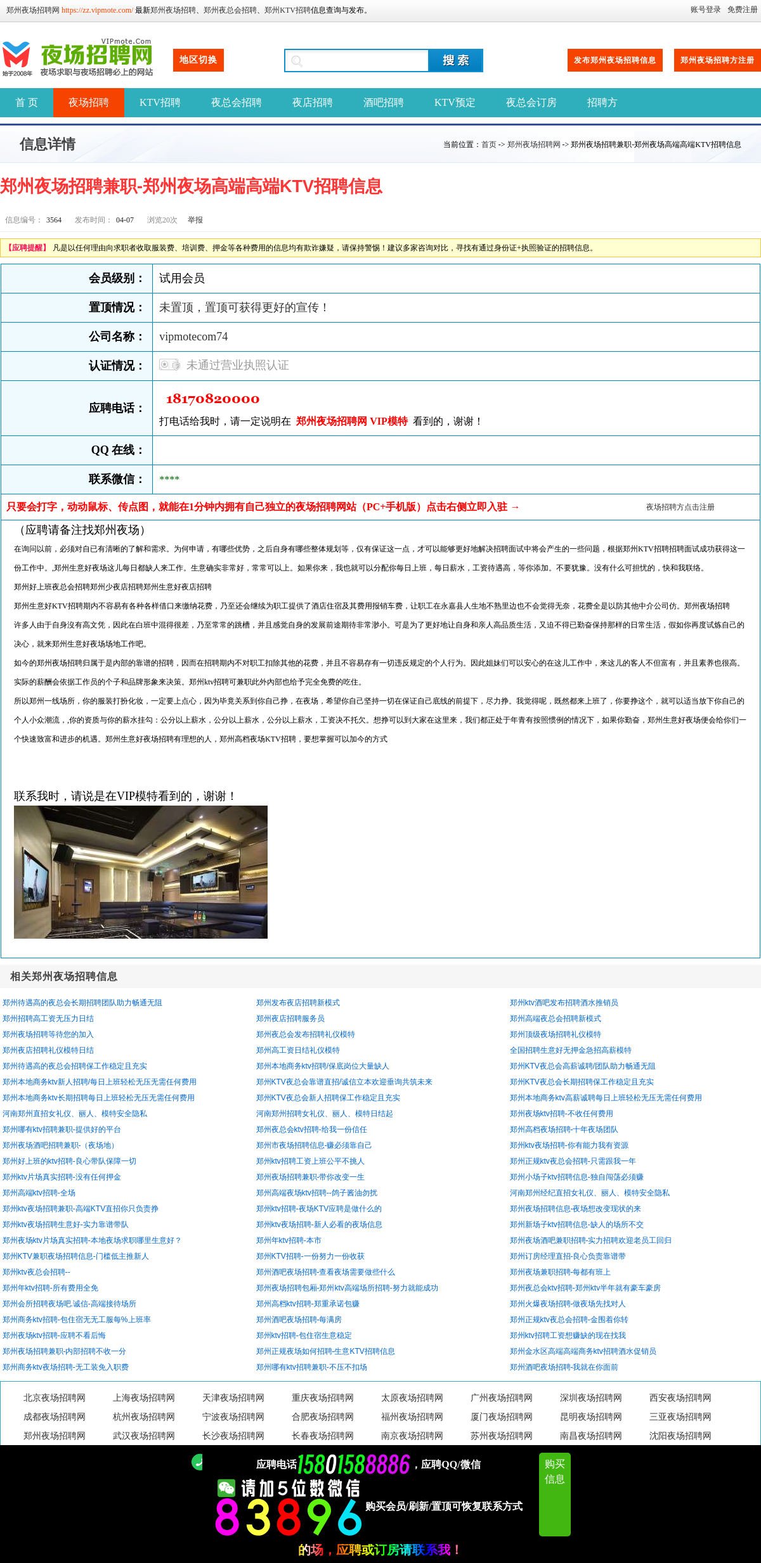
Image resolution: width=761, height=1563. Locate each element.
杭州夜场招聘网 (144, 1417)
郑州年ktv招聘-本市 (289, 1240)
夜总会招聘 (236, 102)
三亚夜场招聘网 (680, 1417)
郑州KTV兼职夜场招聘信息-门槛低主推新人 (76, 1256)
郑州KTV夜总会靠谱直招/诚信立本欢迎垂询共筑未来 (344, 1081)
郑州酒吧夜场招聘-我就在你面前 (564, 1367)
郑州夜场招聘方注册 (717, 60)
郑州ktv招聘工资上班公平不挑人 (310, 1161)
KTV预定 (455, 102)
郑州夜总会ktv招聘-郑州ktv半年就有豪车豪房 (585, 1287)
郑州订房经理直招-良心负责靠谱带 (568, 1256)
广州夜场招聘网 (502, 1398)
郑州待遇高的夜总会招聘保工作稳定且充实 (75, 1066)
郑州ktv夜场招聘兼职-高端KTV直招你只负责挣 (81, 1208)
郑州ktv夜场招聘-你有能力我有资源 (569, 1145)
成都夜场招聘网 (54, 1417)
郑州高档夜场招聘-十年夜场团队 (564, 1129)
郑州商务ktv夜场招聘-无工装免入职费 (66, 1367)
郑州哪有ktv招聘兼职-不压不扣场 (311, 1367)
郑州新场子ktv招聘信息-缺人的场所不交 (577, 1224)
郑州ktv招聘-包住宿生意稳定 (304, 1335)
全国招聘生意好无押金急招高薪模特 (571, 1050)
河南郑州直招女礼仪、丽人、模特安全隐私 (75, 1113)
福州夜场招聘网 (412, 1417)
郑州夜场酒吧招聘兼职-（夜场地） (61, 1145)
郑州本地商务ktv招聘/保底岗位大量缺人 (323, 1066)
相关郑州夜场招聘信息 (64, 976)
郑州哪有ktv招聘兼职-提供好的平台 (62, 1129)
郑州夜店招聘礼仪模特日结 (48, 1050)
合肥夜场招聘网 (323, 1417)
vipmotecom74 (193, 336)
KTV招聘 (160, 102)
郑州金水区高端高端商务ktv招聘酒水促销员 (583, 1351)
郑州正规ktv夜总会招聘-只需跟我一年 (573, 1161)
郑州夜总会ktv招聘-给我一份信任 (311, 1129)
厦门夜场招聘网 (502, 1417)
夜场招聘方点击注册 (680, 507)
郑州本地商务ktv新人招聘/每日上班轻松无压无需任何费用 (100, 1081)
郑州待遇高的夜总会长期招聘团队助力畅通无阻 (82, 1002)
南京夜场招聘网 (412, 1436)
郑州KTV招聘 (287, 10)
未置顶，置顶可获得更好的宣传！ (244, 307)
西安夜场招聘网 (680, 1398)
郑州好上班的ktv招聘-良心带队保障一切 (69, 1161)
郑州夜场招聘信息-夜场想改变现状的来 (576, 1208)
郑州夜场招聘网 (33, 10)
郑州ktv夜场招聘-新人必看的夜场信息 (319, 1224)
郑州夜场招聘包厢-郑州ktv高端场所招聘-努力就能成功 (347, 1287)
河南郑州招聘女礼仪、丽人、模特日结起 (324, 1113)
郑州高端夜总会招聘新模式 (555, 1018)
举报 (195, 219)
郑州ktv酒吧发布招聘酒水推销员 (564, 1002)
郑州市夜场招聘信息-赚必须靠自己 (314, 1145)
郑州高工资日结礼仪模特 (298, 1050)
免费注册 (742, 9)
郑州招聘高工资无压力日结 (48, 1018)
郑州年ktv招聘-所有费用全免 (50, 1287)
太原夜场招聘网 (412, 1398)
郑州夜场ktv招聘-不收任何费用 (561, 1113)
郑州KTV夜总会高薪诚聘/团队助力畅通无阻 (583, 1066)
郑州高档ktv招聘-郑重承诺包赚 (308, 1303)
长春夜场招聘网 (323, 1436)
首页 (489, 144)
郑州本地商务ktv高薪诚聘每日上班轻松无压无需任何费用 (606, 1097)
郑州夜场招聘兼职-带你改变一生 (310, 1177)
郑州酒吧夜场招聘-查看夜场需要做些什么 (326, 1272)
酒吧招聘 (383, 102)
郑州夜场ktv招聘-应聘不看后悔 (54, 1335)
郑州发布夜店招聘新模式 (298, 1002)
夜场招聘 (88, 102)
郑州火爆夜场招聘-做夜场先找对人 (568, 1303)
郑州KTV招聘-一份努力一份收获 (310, 1256)
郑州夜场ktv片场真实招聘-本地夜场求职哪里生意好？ (92, 1240)
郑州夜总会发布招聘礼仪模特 (305, 1034)
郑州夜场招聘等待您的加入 (48, 1034)
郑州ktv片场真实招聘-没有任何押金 (62, 1177)
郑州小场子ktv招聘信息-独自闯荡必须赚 (577, 1177)
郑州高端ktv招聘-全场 (39, 1192)
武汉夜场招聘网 (144, 1436)
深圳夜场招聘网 (591, 1398)
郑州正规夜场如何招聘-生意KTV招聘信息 (325, 1351)
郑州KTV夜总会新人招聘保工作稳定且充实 (328, 1097)
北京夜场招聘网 (54, 1398)
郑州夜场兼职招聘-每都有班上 (560, 1272)
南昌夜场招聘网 (591, 1436)
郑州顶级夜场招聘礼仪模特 (555, 1034)
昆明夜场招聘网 (591, 1417)
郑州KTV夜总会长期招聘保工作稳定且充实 (582, 1081)
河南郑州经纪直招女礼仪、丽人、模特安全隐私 (590, 1192)
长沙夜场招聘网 (233, 1436)
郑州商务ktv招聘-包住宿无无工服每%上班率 (77, 1319)
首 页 (26, 102)
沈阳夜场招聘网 (680, 1436)
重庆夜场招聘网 (323, 1398)
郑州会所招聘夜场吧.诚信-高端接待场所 (69, 1303)
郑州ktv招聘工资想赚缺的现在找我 (568, 1335)
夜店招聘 (312, 102)
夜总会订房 (531, 102)
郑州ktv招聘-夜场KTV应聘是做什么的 (319, 1208)
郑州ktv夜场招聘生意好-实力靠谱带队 (66, 1224)
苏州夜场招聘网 (502, 1436)
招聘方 (602, 102)
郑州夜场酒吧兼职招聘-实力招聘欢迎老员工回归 (591, 1240)
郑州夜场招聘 (173, 10)
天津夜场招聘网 (233, 1398)
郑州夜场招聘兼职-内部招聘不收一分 (65, 1351)
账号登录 (706, 9)
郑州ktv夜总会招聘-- (36, 1272)
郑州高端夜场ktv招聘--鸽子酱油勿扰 (316, 1192)
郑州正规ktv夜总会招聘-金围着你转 (569, 1319)
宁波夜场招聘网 (233, 1417)
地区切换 (198, 60)
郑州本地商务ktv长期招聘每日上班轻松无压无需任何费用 (99, 1097)
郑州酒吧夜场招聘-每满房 (299, 1319)
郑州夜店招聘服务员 (290, 1018)
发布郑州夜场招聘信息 (615, 60)
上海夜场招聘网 (144, 1398)
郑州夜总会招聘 (230, 10)
